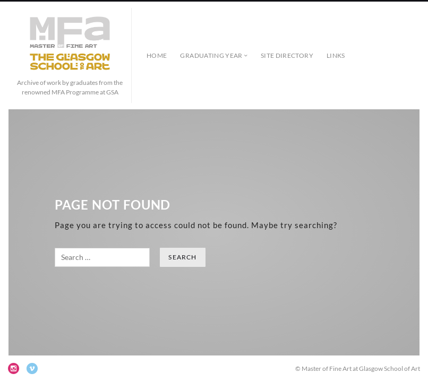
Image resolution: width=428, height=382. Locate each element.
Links (336, 55)
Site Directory (287, 55)
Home (157, 55)
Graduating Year (211, 55)
